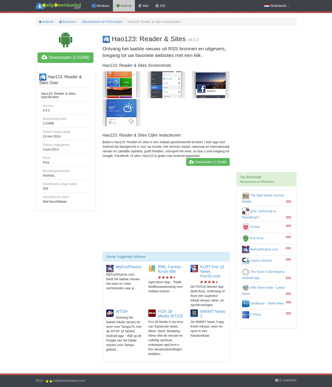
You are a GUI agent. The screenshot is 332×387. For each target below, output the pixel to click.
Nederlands (277, 6)
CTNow (251, 314)
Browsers (67, 22)
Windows (100, 6)
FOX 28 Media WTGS (170, 313)
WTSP (122, 311)
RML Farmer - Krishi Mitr (170, 269)
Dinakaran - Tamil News (263, 303)
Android (123, 6)
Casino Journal (257, 260)
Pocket (251, 227)
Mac (143, 6)
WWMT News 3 (212, 313)
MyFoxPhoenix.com (134, 267)
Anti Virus (253, 238)
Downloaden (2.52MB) (65, 57)
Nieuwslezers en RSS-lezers (101, 22)
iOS (160, 6)
